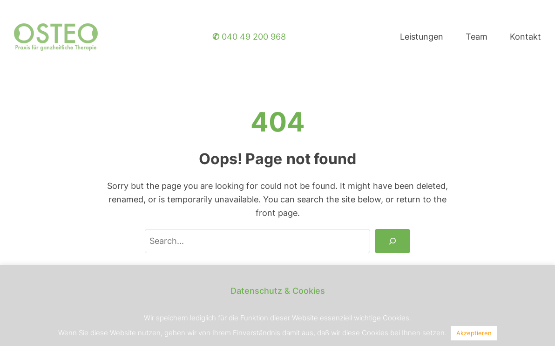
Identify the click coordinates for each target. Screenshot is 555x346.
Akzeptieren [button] (474, 333)
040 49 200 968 (249, 37)
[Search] (392, 241)
